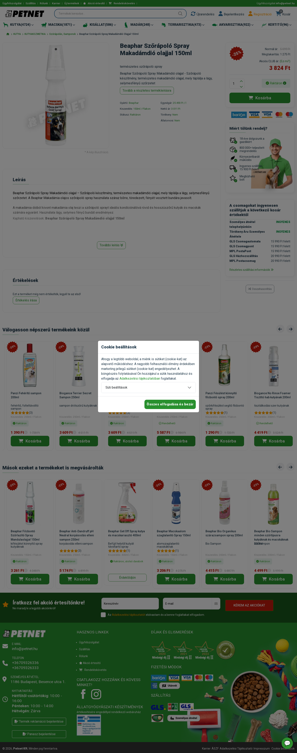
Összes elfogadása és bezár (170, 404)
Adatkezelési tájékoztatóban (139, 378)
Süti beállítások (116, 387)
